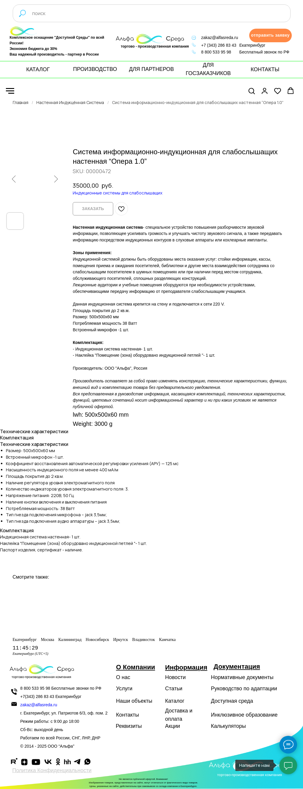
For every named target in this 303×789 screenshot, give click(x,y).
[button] (270, 35)
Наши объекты (134, 701)
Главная (20, 102)
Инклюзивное (227, 715)
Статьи (173, 688)
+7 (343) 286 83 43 (218, 45)
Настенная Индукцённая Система (70, 102)
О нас (123, 677)
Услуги (124, 688)
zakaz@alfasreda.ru (219, 37)
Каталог (174, 701)
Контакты (127, 715)
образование (262, 715)
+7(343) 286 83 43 (37, 696)
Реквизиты (129, 726)
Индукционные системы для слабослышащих (117, 193)
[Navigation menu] (10, 91)
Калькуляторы (228, 726)
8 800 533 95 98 (216, 52)
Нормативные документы (242, 677)
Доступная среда (232, 701)
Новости (175, 677)
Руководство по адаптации (244, 688)
